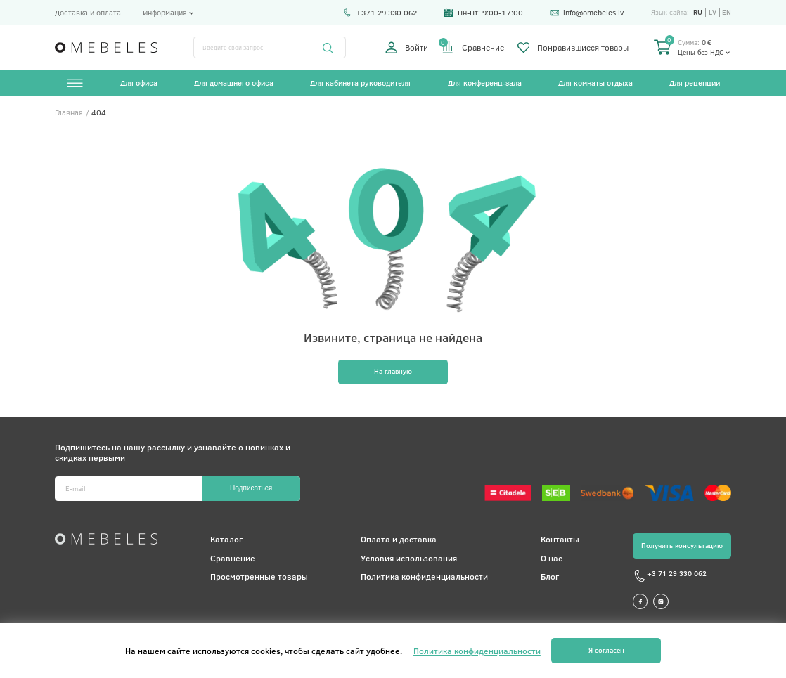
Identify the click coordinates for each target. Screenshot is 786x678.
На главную (393, 371)
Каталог (226, 539)
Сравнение (472, 47)
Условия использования (409, 557)
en (726, 12)
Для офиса (138, 82)
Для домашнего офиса (233, 82)
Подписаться (251, 488)
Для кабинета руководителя (360, 82)
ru (697, 12)
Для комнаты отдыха (595, 82)
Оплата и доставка (399, 539)
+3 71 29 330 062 (670, 575)
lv (712, 12)
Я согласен (606, 650)
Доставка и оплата (88, 13)
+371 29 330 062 (380, 13)
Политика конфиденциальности (424, 576)
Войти (406, 47)
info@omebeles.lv (587, 13)
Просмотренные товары (259, 576)
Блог (550, 576)
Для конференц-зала (485, 82)
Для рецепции (694, 82)
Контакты (560, 539)
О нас (551, 557)
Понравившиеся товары (573, 47)
